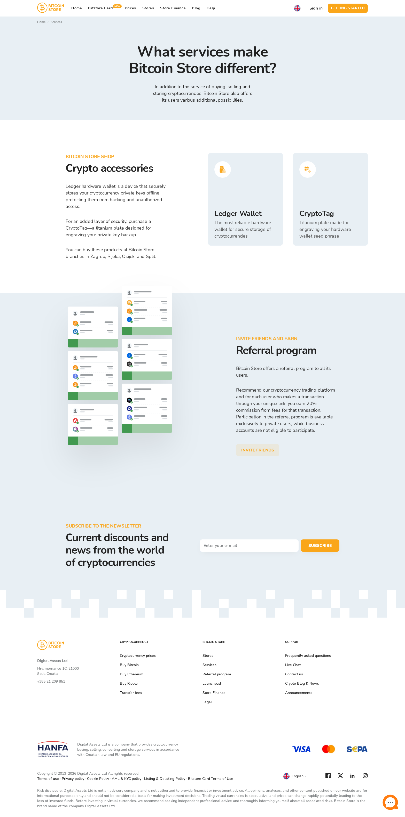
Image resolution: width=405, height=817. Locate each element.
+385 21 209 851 (51, 681)
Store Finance (173, 8)
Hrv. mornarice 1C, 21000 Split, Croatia (58, 671)
